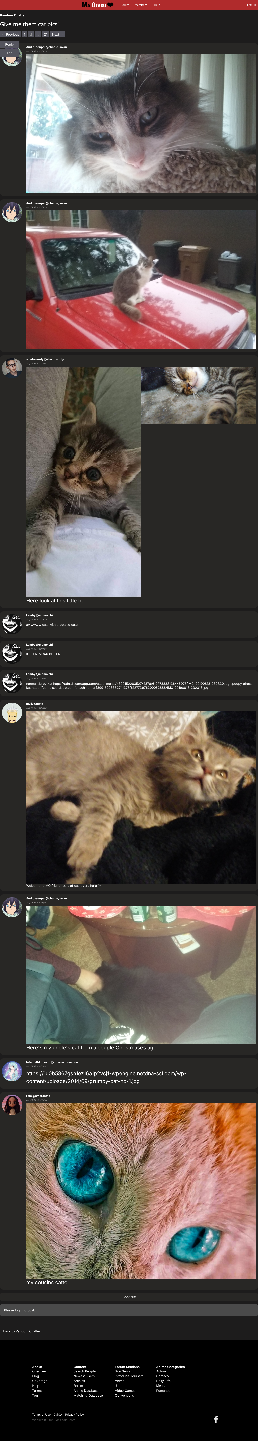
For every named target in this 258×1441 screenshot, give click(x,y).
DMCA (57, 1414)
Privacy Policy (74, 1414)
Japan (119, 1386)
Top (9, 53)
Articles (79, 1381)
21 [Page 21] (45, 34)
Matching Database (88, 1395)
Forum (125, 5)
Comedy (162, 1376)
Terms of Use (41, 1414)
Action (161, 1371)
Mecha (161, 1386)
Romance (163, 1391)
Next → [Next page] (57, 34)
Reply (9, 44)
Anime (119, 1381)
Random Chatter (13, 15)
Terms (37, 1391)
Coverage (39, 1381)
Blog (35, 1376)
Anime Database (86, 1391)
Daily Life (163, 1381)
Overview (39, 1371)
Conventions (124, 1395)
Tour (35, 1395)
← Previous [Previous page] (10, 34)
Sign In (251, 4)
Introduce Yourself (129, 1376)
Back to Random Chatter (21, 1331)
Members (141, 5)
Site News (122, 1371)
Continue (129, 1297)
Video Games (125, 1391)
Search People (85, 1371)
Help (157, 5)
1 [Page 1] (24, 34)
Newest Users (84, 1376)
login (18, 1310)
